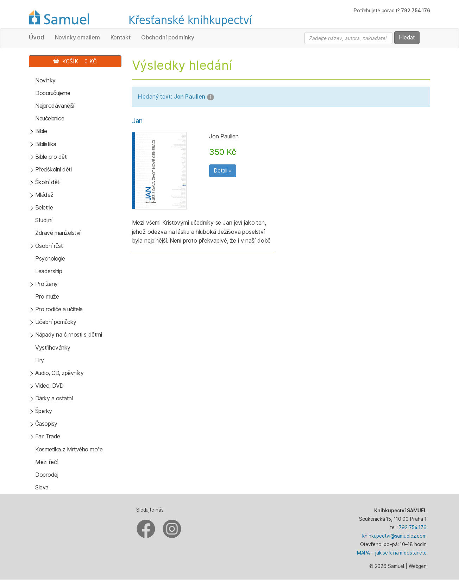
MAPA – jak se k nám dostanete (392, 553)
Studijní (43, 220)
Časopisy (46, 423)
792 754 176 (413, 527)
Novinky (45, 80)
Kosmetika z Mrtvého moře (68, 449)
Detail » (223, 170)
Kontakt (121, 37)
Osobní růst (49, 245)
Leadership (48, 271)
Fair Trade (47, 436)
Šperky (43, 410)
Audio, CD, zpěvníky (59, 372)
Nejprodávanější (54, 105)
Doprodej (46, 474)
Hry (39, 360)
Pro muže (47, 296)
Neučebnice (49, 118)
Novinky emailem (77, 37)
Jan (137, 121)
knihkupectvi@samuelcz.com (394, 536)
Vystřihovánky (52, 347)
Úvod (36, 37)
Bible (41, 131)
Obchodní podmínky (167, 37)
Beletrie (44, 207)
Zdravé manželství (57, 232)
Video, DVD (49, 385)
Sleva (42, 487)
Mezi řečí (46, 461)
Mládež (44, 194)
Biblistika (45, 144)
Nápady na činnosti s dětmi (68, 334)
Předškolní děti (53, 169)
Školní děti (48, 182)
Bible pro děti (51, 156)
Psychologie (50, 258)
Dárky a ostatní (54, 398)
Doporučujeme (52, 92)
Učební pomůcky (55, 321)
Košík (75, 61)
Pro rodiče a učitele (59, 309)
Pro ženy (46, 283)
